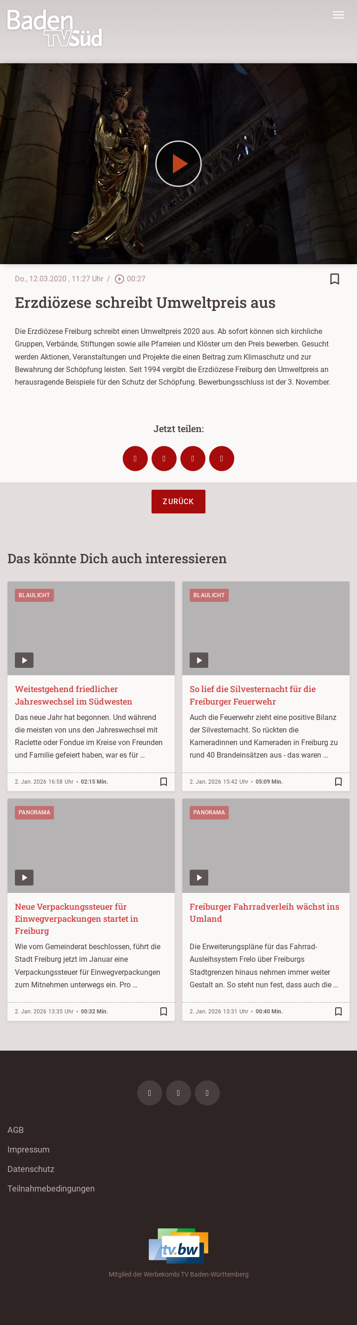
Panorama (34, 812)
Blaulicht (34, 595)
